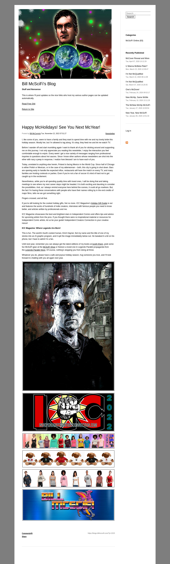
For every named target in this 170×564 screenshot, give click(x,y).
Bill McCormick (35, 133)
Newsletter (110, 133)
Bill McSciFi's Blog (39, 83)
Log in (128, 131)
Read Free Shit (28, 104)
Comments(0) (27, 533)
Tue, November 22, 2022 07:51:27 (53, 133)
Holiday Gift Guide (99, 203)
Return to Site (28, 109)
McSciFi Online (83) (134, 40)
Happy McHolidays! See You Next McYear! (61, 127)
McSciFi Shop (49, 247)
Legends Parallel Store (35, 250)
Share (24, 536)
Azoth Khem (97, 244)
